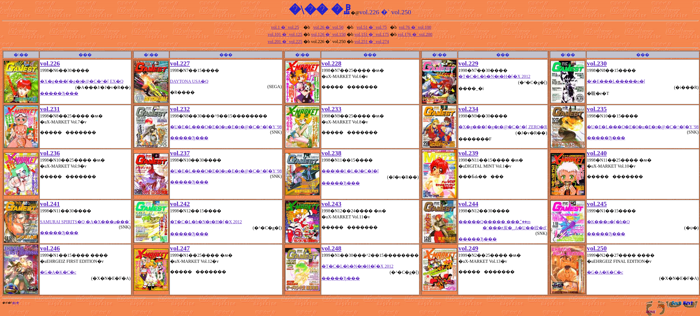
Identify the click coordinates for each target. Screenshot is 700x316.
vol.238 (332, 153)
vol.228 (332, 63)
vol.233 (332, 108)
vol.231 (50, 108)
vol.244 (468, 203)
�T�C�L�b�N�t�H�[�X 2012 (494, 76)
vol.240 (597, 153)
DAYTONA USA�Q (189, 81)
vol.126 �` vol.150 (328, 34)
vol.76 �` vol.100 (415, 27)
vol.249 (468, 248)
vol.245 (597, 203)
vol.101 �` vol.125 (285, 34)
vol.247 (180, 248)
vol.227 (180, 63)
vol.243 (332, 203)
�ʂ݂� (15, 302)
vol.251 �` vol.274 (371, 41)
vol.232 (180, 108)
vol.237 (180, 153)
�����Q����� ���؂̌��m (502, 225)
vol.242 (180, 203)
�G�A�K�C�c (58, 272)
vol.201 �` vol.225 (285, 41)
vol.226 (50, 63)
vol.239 (468, 153)
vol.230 (597, 63)
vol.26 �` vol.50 (328, 27)
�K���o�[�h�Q (608, 221)
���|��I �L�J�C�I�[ (350, 171)
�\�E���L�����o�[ (616, 81)
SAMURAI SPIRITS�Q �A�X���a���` (85, 221)
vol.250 (597, 248)
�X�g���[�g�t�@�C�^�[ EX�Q (81, 81)
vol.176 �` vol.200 (415, 34)
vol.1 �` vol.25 (285, 27)
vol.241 (50, 203)
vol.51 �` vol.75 (372, 27)
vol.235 (597, 108)
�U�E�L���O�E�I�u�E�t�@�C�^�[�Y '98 (226, 127)
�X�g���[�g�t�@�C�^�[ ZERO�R (502, 127)
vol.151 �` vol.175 (371, 34)
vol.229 (468, 63)
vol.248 (332, 248)
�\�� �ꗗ (320, 9)
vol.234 (468, 108)
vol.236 (50, 153)
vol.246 (50, 248)
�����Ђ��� (59, 93)
